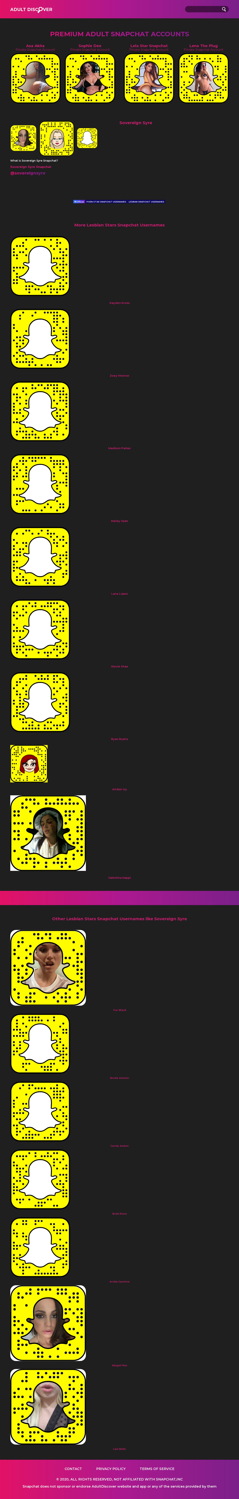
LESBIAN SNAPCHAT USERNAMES (146, 201)
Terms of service (157, 1469)
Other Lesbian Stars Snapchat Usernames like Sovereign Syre (119, 918)
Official (79, 201)
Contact (73, 1469)
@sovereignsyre (27, 173)
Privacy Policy (111, 1469)
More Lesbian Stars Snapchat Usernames (119, 225)
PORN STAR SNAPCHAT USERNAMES (106, 201)
